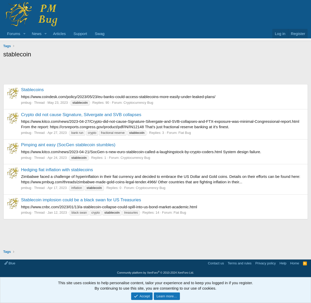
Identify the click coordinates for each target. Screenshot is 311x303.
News (37, 33)
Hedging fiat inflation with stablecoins (57, 169)
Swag (100, 33)
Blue (9, 263)
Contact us (216, 263)
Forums (13, 33)
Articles (59, 33)
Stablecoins (32, 89)
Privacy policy (265, 263)
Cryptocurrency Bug (138, 103)
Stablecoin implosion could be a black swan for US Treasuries (81, 199)
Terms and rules (239, 263)
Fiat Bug (184, 133)
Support (80, 33)
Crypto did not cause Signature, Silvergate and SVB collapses (81, 114)
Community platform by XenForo (155, 272)
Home (294, 263)
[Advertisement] (155, 72)
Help (283, 263)
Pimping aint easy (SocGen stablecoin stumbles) (68, 144)
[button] (24, 33)
